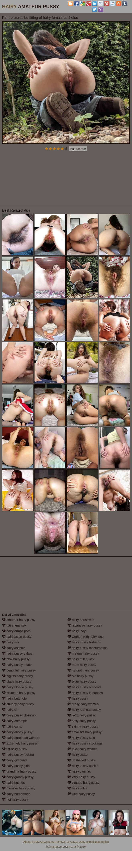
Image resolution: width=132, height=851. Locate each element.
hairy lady (76, 631)
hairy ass (10, 642)
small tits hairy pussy (84, 732)
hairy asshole (13, 648)
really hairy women (83, 704)
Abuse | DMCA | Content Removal (44, 841)
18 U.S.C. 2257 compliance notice (87, 841)
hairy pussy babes (17, 653)
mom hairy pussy (81, 664)
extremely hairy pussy (20, 743)
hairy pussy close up (19, 715)
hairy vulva (77, 788)
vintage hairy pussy (83, 782)
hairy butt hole (14, 698)
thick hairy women (82, 749)
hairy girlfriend (14, 760)
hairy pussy (77, 698)
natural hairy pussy (83, 670)
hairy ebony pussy (17, 732)
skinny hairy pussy (82, 726)
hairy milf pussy (80, 659)
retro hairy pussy (81, 715)
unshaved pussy (81, 760)
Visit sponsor (78, 148)
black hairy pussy (16, 681)
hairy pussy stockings (85, 743)
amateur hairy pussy (19, 620)
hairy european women (20, 737)
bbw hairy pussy (15, 659)
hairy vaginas (79, 771)
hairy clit (10, 709)
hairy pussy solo (81, 737)
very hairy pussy (81, 777)
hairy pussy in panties (85, 693)
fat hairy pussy (14, 749)
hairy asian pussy (16, 636)
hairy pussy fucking (18, 754)
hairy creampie (14, 721)
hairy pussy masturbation (87, 648)
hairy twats (77, 754)
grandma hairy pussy (19, 771)
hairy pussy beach (17, 664)
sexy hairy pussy (81, 721)
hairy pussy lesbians (84, 642)
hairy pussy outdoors (84, 687)
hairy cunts (12, 726)
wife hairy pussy (81, 794)
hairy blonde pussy (17, 687)
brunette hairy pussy (19, 693)
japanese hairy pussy (84, 625)
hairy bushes (13, 782)
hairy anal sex (14, 625)
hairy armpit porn (16, 631)
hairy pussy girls (15, 766)
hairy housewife (80, 620)
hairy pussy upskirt (82, 766)
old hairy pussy (80, 676)
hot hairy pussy (15, 799)
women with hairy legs (85, 636)
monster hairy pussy (18, 788)
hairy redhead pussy (84, 709)
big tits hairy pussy (17, 676)
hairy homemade (16, 794)
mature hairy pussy (83, 653)
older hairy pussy (81, 681)
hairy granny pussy (18, 777)
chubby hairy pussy (18, 704)
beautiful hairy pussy (19, 670)
